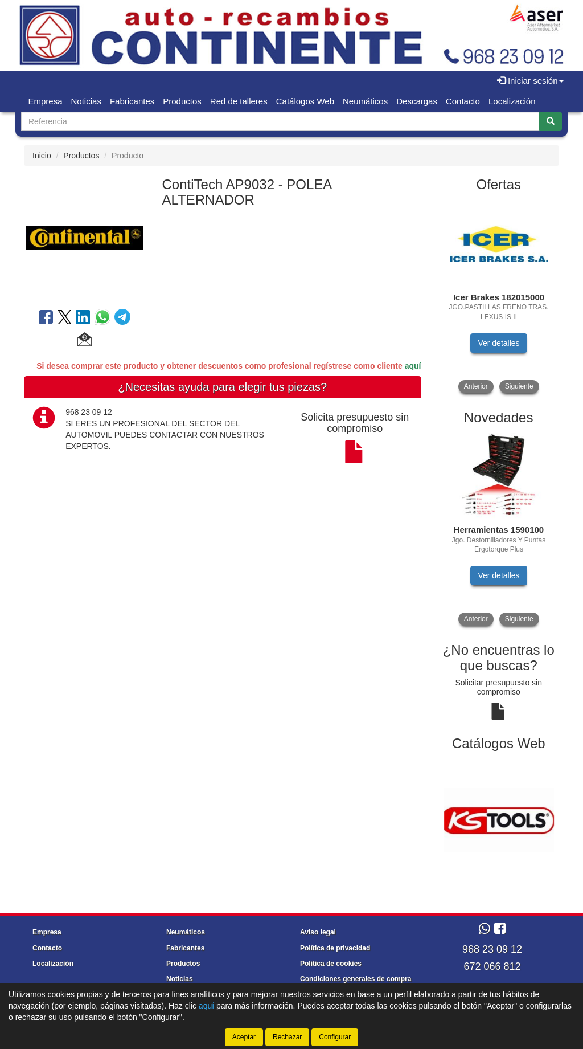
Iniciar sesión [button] (530, 80)
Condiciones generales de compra (355, 979)
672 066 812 (491, 966)
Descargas (416, 101)
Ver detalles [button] (498, 343)
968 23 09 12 (492, 949)
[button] (84, 341)
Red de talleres (239, 101)
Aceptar (244, 1037)
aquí (413, 365)
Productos (182, 101)
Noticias (86, 101)
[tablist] (499, 297)
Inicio (41, 155)
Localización (512, 101)
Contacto (463, 101)
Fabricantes (132, 101)
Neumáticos (365, 101)
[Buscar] (550, 121)
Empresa (45, 101)
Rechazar (287, 1037)
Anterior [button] (476, 386)
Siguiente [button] (519, 386)
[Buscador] (280, 121)
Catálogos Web (305, 101)
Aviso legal (318, 932)
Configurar (335, 1037)
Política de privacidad (335, 948)
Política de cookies (331, 964)
